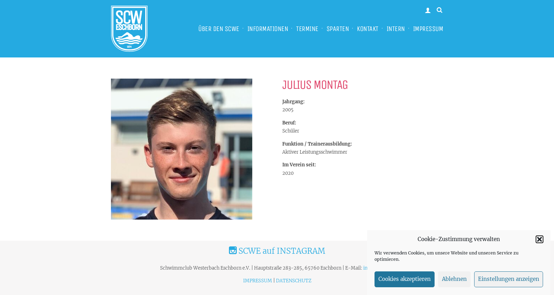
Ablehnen (454, 282)
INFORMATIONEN (267, 29)
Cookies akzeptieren (404, 282)
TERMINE (307, 29)
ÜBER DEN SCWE (218, 29)
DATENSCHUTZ (293, 281)
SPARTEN (337, 29)
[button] (539, 242)
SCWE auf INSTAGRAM (277, 251)
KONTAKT (367, 29)
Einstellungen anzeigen (508, 282)
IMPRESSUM (428, 29)
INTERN (396, 29)
